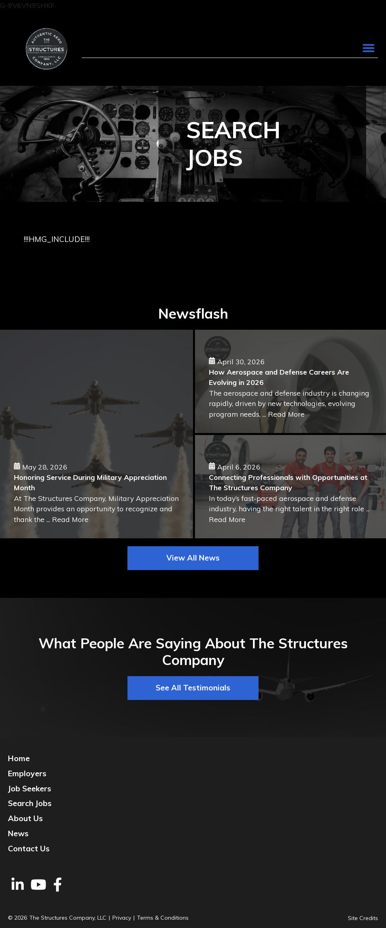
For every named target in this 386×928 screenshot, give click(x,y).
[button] (368, 48)
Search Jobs (30, 803)
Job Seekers (29, 788)
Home (19, 758)
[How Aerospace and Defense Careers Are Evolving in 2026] (290, 381)
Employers (27, 773)
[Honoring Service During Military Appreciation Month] (96, 434)
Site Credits (363, 918)
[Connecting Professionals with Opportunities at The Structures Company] (290, 486)
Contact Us (29, 848)
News (18, 833)
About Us (25, 818)
